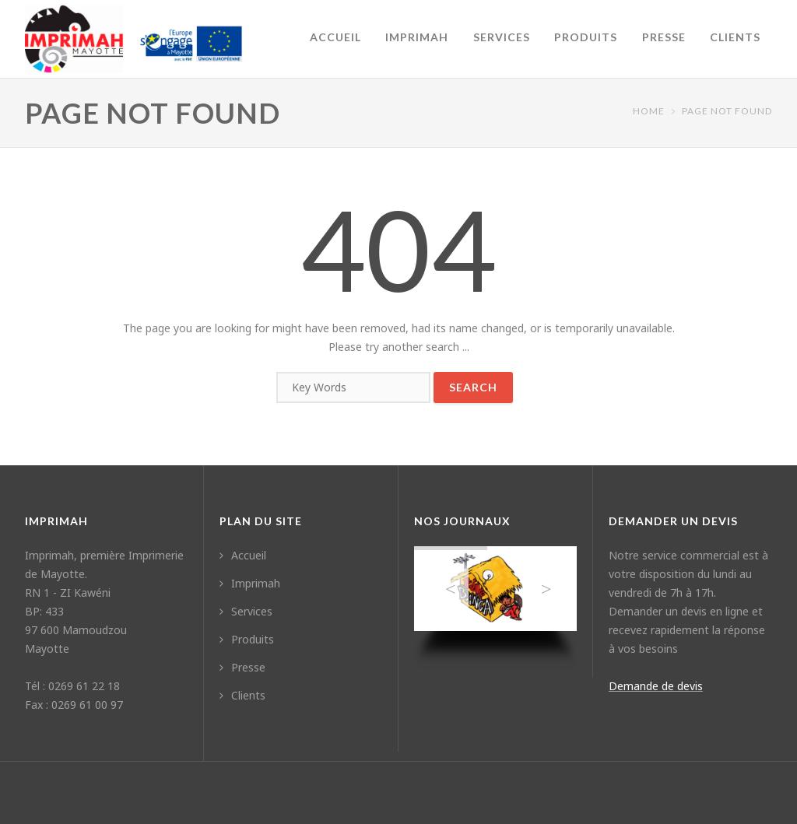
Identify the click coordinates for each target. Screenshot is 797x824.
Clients (735, 37)
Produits (585, 37)
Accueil (335, 37)
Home (649, 111)
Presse (664, 37)
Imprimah (416, 37)
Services (501, 37)
